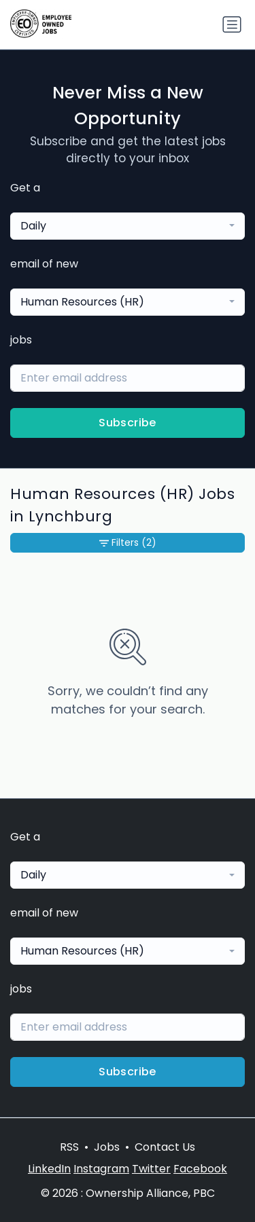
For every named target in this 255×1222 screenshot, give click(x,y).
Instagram (101, 1169)
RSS (69, 1147)
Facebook (200, 1169)
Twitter (151, 1169)
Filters (127, 543)
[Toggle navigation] (232, 24)
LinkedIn (49, 1169)
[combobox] (127, 226)
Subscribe (127, 422)
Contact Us (165, 1147)
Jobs (107, 1147)
